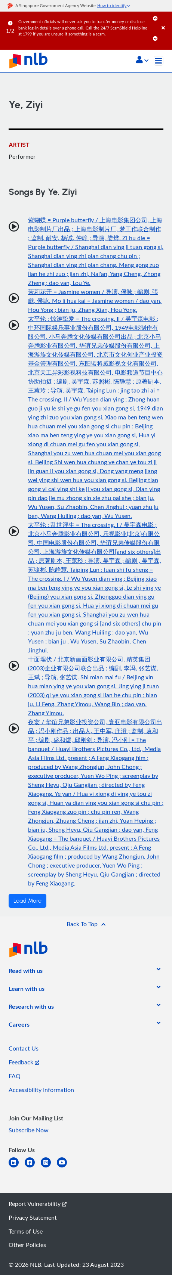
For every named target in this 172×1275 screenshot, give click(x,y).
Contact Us (24, 1048)
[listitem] (26, 972)
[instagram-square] (49, 1166)
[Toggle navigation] (158, 61)
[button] (142, 60)
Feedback (24, 1062)
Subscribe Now (29, 1130)
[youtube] (65, 1166)
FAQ (15, 1076)
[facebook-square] (33, 1166)
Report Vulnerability (38, 1204)
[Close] (165, 20)
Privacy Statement (33, 1217)
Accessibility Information (41, 1090)
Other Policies (27, 1245)
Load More (27, 901)
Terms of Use (26, 1231)
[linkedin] (17, 1166)
